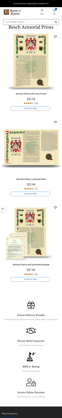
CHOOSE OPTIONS (30, 108)
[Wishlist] (55, 36)
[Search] (56, 22)
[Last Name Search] (31, 22)
